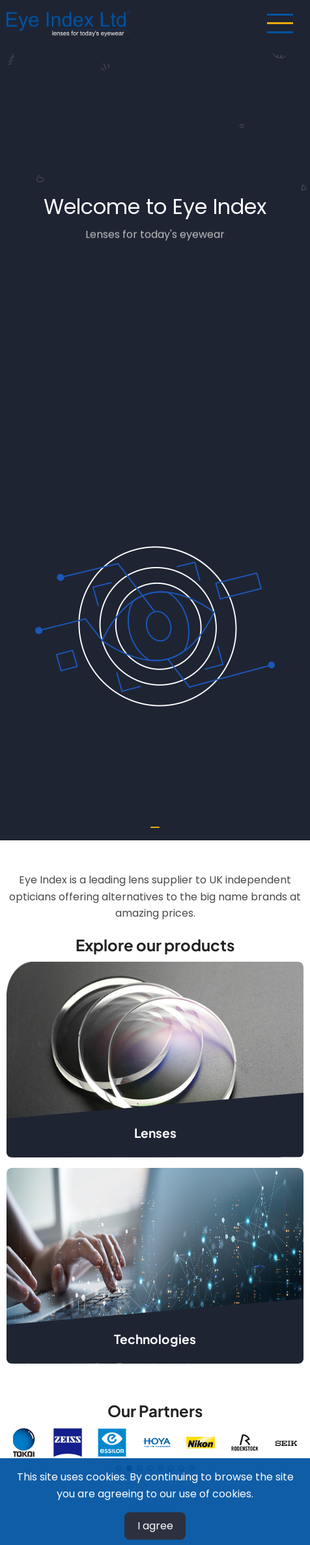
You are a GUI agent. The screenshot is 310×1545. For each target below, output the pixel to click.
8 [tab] (192, 1468)
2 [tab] (129, 1468)
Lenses (155, 1132)
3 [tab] (140, 1468)
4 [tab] (150, 1468)
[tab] (155, 827)
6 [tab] (171, 1468)
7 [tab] (181, 1468)
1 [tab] (119, 1468)
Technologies (155, 1339)
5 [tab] (160, 1468)
